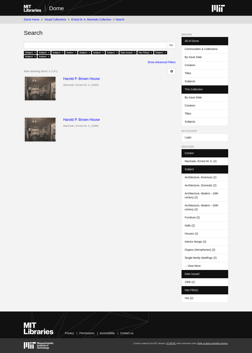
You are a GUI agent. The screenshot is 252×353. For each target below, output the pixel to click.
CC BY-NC (171, 343)
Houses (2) (191, 233)
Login (188, 137)
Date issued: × (128, 52)
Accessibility (107, 333)
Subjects (190, 81)
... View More (193, 265)
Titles (188, 73)
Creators (190, 65)
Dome (56, 8)
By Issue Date (193, 57)
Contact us (126, 333)
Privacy (69, 333)
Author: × (71, 52)
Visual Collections (55, 19)
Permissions (86, 333)
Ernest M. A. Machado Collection (91, 19)
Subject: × (30, 52)
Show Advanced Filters (162, 62)
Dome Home (31, 19)
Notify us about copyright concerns (212, 343)
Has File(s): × (145, 52)
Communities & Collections (201, 49)
